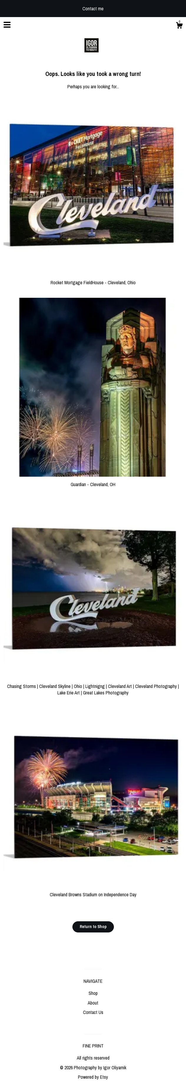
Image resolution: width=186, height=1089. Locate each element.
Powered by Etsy (93, 1077)
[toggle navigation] (7, 25)
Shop (93, 993)
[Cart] (179, 26)
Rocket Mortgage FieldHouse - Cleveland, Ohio (93, 279)
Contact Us (93, 1012)
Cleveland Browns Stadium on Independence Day (93, 891)
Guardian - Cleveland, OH (93, 481)
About (93, 1003)
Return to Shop (93, 926)
